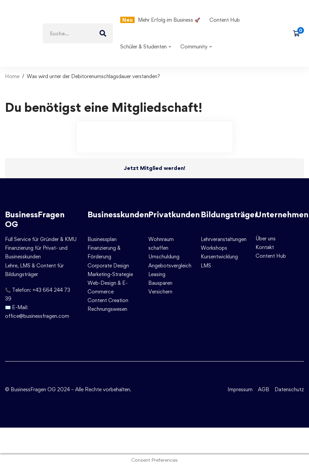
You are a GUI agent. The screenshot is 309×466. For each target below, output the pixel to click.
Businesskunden (118, 214)
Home (12, 76)
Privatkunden (174, 214)
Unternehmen (282, 214)
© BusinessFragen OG (30, 389)
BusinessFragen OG (34, 219)
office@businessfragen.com (37, 316)
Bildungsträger (229, 214)
